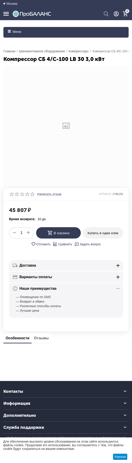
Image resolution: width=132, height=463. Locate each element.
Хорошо (120, 456)
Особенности (17, 338)
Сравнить (62, 244)
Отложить (41, 244)
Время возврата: (22, 219)
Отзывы (41, 338)
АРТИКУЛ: (105, 194)
